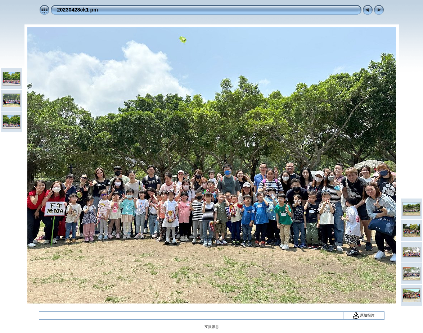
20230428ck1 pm (77, 10)
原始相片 (363, 315)
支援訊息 (211, 327)
